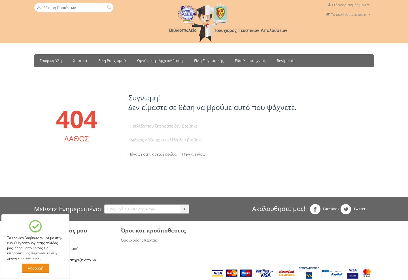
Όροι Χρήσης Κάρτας (139, 240)
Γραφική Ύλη (51, 60)
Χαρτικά (80, 60)
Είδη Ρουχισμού (112, 60)
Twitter (353, 209)
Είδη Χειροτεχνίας (250, 60)
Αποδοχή (35, 268)
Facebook (324, 209)
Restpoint (285, 60)
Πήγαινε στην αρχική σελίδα (152, 154)
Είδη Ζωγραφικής (209, 60)
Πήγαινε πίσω (193, 154)
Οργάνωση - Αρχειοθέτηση (160, 60)
